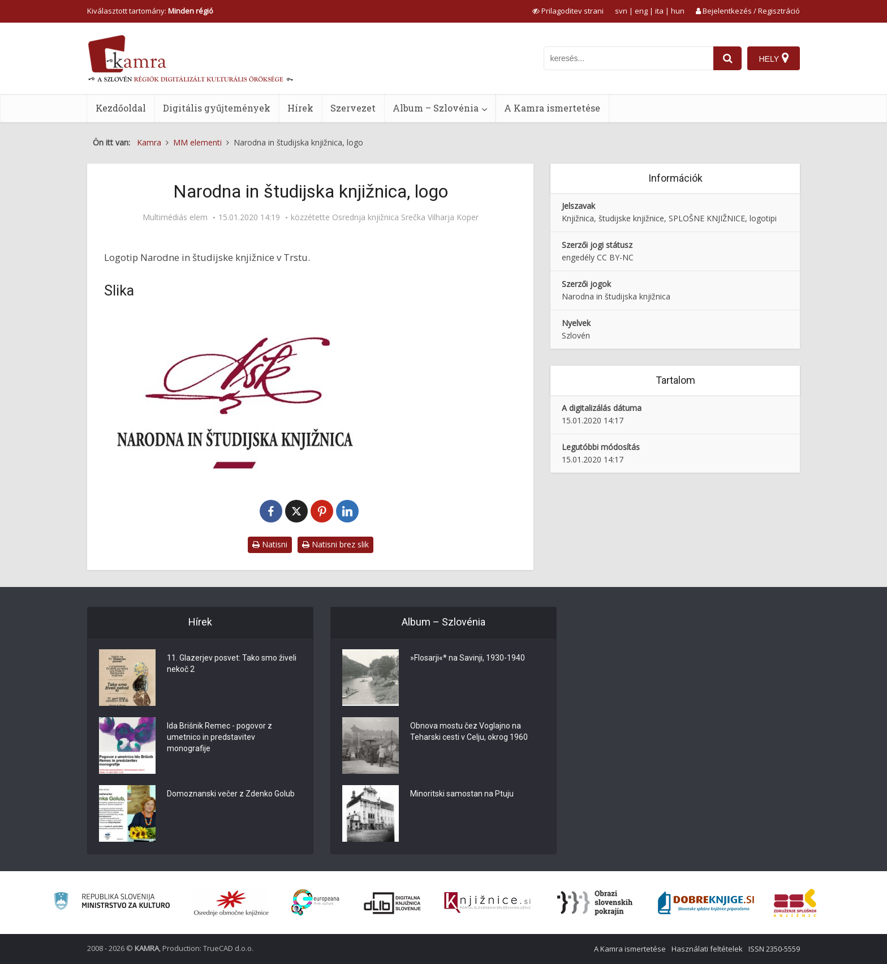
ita (659, 11)
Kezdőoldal (121, 108)
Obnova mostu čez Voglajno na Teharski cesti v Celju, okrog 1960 (469, 731)
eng (641, 11)
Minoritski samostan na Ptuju (462, 793)
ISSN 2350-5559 (774, 949)
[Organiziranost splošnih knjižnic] (231, 903)
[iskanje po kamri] (628, 58)
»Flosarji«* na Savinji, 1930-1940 (467, 657)
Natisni (269, 544)
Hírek (300, 108)
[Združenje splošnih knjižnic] (795, 903)
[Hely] (773, 58)
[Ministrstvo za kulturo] (111, 902)
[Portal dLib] (392, 903)
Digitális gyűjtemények (216, 108)
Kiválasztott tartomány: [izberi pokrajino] (150, 11)
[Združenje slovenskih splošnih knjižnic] (487, 903)
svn (621, 11)
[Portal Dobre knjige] (706, 903)
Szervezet (353, 108)
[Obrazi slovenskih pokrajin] (595, 903)
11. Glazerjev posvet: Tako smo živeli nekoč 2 (231, 663)
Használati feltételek (707, 949)
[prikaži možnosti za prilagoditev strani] (568, 11)
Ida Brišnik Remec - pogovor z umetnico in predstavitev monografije (219, 737)
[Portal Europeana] (315, 902)
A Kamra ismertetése (552, 108)
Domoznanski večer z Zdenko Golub (231, 793)
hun (677, 11)
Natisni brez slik (335, 544)
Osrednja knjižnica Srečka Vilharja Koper (405, 217)
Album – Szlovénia (436, 108)
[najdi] (727, 58)
